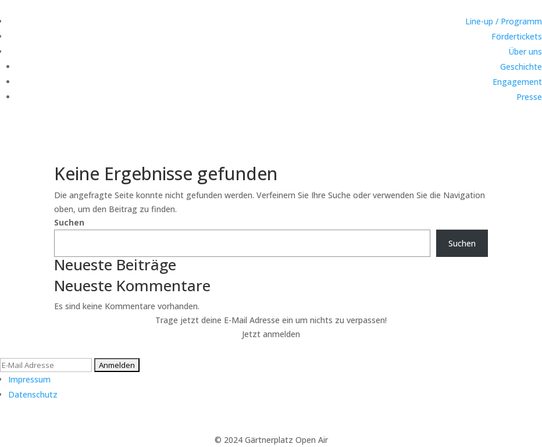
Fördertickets (516, 36)
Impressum (29, 379)
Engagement (517, 81)
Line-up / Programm (503, 21)
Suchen (69, 222)
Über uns (525, 51)
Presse (529, 96)
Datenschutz (33, 394)
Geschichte (521, 66)
